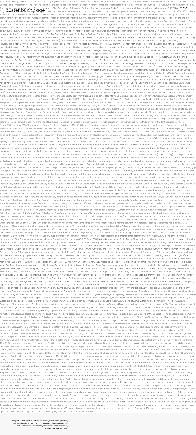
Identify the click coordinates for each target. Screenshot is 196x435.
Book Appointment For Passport (29, 426)
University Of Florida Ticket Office (54, 423)
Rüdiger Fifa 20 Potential (22, 421)
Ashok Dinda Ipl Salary (58, 421)
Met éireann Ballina (40, 421)
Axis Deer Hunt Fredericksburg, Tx (25, 423)
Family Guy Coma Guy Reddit (55, 426)
